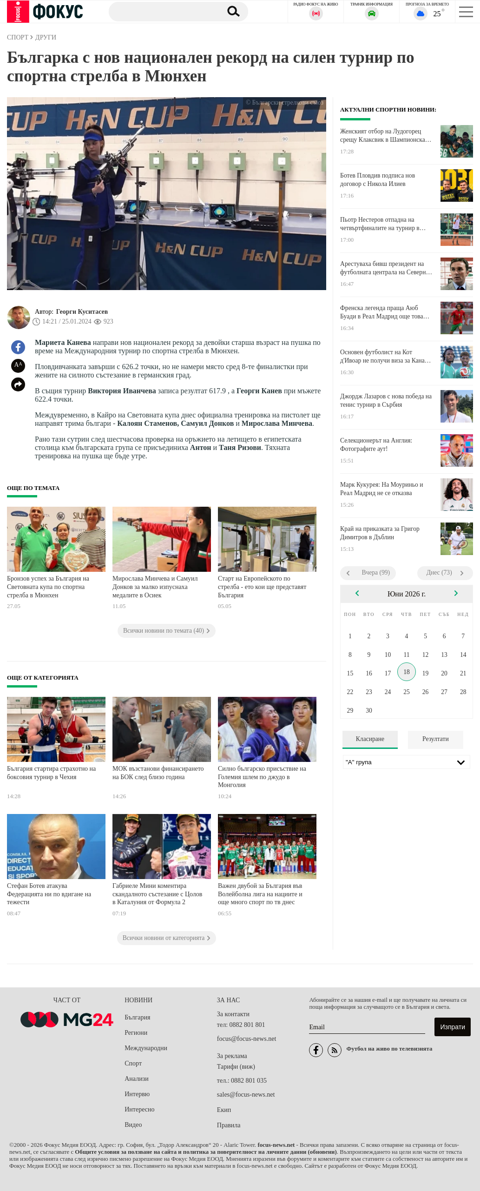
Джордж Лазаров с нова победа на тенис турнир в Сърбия (386, 400)
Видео (133, 1124)
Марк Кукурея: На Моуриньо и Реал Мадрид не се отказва (381, 488)
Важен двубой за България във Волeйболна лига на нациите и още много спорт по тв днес (260, 894)
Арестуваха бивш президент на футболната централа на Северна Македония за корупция (384, 268)
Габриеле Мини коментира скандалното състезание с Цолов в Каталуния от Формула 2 (157, 894)
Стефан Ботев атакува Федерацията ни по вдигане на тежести (49, 894)
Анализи (136, 1078)
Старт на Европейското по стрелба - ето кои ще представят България (262, 586)
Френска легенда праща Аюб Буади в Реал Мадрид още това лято (381, 312)
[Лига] (406, 762)
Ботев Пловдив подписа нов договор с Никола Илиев (377, 179)
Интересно (139, 1109)
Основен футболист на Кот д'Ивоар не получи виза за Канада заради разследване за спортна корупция (385, 356)
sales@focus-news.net (246, 1094)
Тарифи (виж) (236, 1066)
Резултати (435, 738)
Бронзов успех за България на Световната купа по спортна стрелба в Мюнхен (48, 586)
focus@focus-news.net (246, 1038)
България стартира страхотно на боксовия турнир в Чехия (51, 773)
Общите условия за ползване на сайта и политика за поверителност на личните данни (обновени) (205, 1152)
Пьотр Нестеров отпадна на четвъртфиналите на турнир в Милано (380, 224)
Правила (229, 1125)
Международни (146, 1048)
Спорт (133, 1063)
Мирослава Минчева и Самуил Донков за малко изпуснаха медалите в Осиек (155, 586)
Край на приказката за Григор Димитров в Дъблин (380, 533)
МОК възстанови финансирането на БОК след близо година (158, 773)
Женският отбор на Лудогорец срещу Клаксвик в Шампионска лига (382, 136)
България (137, 1017)
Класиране (370, 738)
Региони (136, 1032)
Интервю (137, 1094)
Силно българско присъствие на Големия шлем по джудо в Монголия (262, 776)
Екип (224, 1109)
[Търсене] (162, 11)
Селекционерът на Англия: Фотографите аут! (376, 444)
